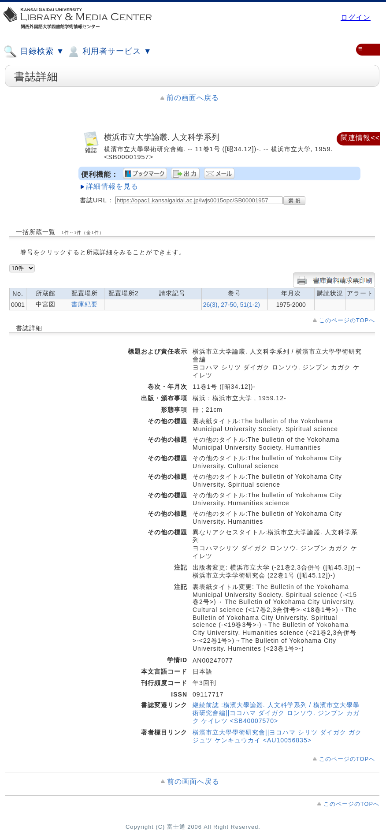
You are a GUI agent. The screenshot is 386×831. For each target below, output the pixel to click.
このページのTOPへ (347, 320)
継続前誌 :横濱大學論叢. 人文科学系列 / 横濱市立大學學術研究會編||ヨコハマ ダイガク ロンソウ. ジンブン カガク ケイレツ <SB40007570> (276, 712)
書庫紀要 (84, 304)
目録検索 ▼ (34, 51)
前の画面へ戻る (193, 97)
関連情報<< (360, 138)
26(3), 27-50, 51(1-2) (231, 304)
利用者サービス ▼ (109, 51)
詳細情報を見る (112, 186)
